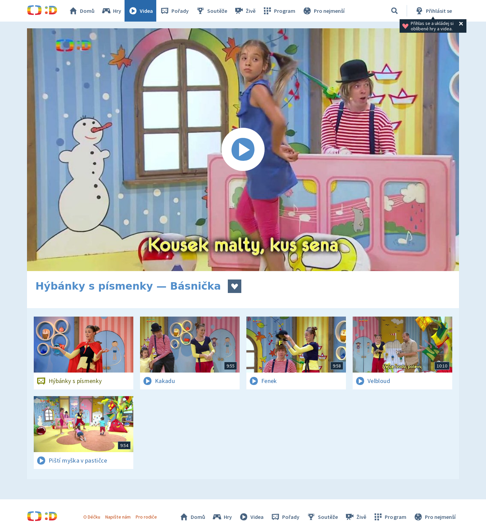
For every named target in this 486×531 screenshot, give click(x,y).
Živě (244, 11)
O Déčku (91, 517)
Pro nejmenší (323, 11)
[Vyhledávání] (394, 11)
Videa (140, 11)
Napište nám (117, 517)
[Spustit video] (243, 149)
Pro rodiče (146, 517)
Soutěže (211, 11)
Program (278, 11)
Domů (81, 11)
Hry (111, 11)
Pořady (174, 11)
